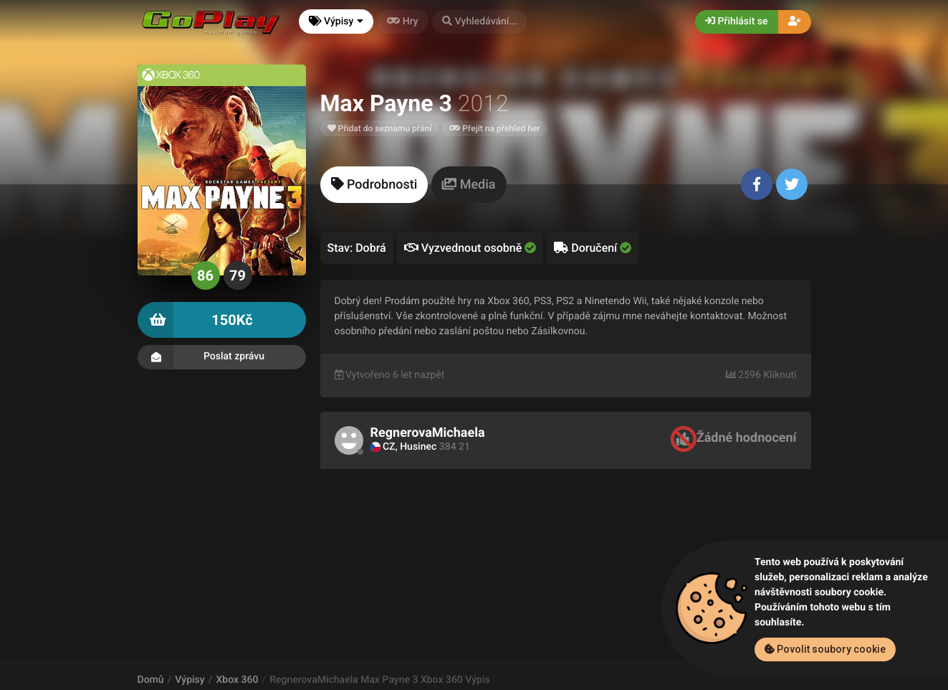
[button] (480, 22)
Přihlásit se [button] (736, 21)
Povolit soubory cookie (825, 649)
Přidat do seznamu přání (379, 128)
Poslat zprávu (222, 357)
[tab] (374, 184)
